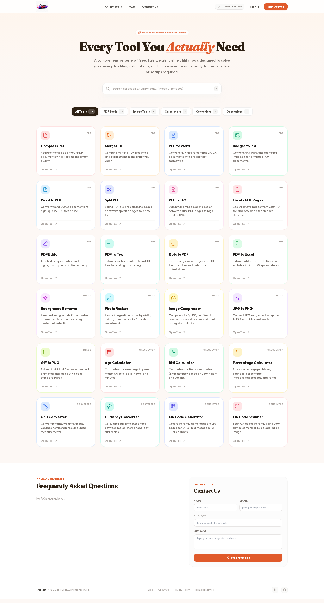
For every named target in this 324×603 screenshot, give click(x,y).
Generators (239, 112)
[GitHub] (284, 593)
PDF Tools (112, 112)
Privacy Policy (182, 593)
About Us (163, 593)
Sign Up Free (275, 6)
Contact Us (149, 6)
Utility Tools (112, 6)
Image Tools (143, 112)
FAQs (130, 6)
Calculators (175, 112)
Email (243, 501)
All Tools (83, 112)
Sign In (253, 6)
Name (198, 501)
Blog (150, 593)
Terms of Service (204, 593)
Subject (200, 517)
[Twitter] (275, 593)
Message (200, 533)
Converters (206, 112)
